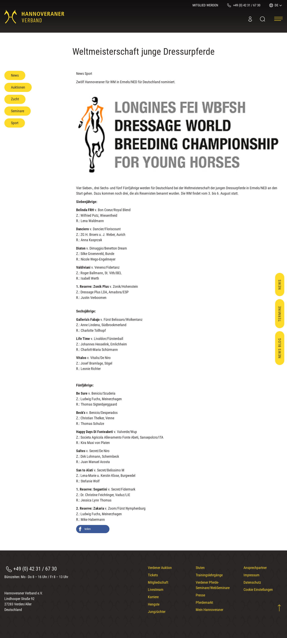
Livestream (155, 589)
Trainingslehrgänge (209, 575)
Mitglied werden (205, 5)
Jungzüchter (156, 612)
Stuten (200, 568)
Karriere (153, 597)
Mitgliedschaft (158, 582)
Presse (200, 595)
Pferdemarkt (204, 602)
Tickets (153, 575)
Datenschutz (252, 582)
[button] (92, 529)
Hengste (153, 604)
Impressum (251, 575)
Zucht (15, 99)
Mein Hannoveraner (209, 610)
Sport (14, 123)
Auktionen (18, 87)
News (15, 75)
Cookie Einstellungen (258, 589)
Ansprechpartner (255, 568)
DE (276, 5)
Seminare (17, 111)
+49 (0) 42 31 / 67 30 (35, 569)
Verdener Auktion (160, 568)
